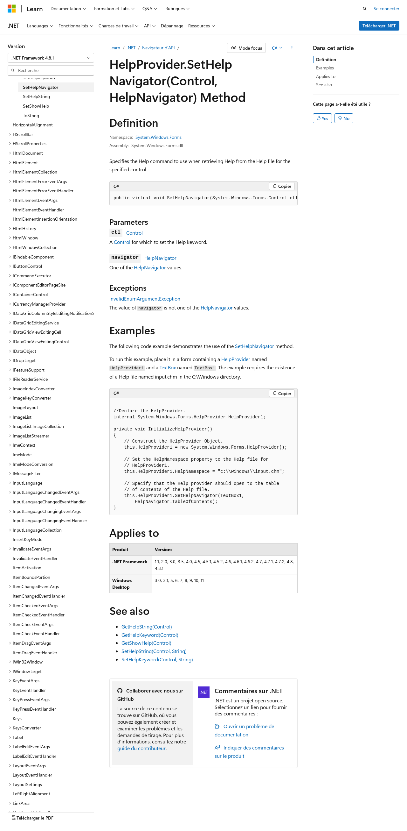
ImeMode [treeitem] (22, 454)
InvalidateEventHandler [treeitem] (35, 558)
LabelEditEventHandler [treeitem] (34, 756)
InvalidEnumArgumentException (144, 298)
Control (134, 232)
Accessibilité (304, 811)
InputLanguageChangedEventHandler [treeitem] (49, 502)
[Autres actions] (292, 48)
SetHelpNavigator (254, 346)
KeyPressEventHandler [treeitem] (34, 709)
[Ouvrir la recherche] (364, 8)
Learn (114, 48)
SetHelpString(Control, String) (154, 651)
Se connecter (386, 8)
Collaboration (180, 811)
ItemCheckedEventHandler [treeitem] (39, 615)
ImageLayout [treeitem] (25, 407)
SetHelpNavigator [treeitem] (40, 87)
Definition (326, 59)
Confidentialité (215, 811)
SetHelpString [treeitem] (36, 96)
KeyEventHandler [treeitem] (29, 690)
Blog (150, 811)
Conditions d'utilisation (263, 811)
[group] (203, 198)
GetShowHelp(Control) (146, 642)
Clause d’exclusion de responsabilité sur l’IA (50, 811)
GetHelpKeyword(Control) (149, 634)
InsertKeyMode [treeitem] (27, 539)
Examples (325, 68)
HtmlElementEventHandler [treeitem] (38, 210)
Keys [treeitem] (17, 718)
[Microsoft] (12, 8)
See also (324, 85)
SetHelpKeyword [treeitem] (39, 78)
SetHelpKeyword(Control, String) (157, 659)
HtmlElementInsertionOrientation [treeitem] (45, 219)
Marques (337, 811)
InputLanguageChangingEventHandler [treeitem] (50, 520)
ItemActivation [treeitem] (27, 568)
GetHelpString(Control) (146, 626)
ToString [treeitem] (31, 115)
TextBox (168, 367)
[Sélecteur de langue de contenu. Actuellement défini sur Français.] (22, 796)
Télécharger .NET (379, 26)
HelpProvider (235, 359)
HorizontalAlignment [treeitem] (33, 125)
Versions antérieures (118, 811)
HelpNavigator (160, 257)
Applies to (325, 76)
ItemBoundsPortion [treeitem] (31, 577)
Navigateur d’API (158, 48)
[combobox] (51, 58)
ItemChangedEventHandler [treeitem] (39, 596)
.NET (131, 48)
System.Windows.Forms (158, 137)
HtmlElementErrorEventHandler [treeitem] (43, 191)
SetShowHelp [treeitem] (36, 106)
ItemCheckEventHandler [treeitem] (36, 633)
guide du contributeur (141, 748)
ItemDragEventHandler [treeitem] (35, 653)
